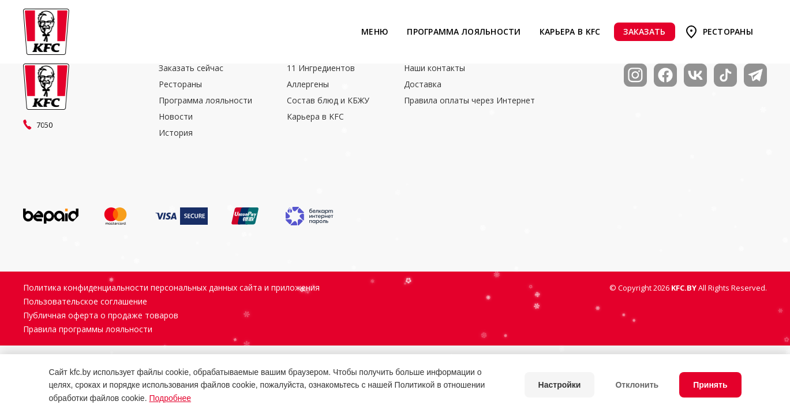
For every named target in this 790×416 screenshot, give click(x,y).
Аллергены (308, 84)
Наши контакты (434, 68)
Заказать (644, 31)
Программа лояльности (464, 31)
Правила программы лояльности (87, 329)
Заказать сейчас (191, 68)
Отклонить (636, 384)
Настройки (559, 384)
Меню (374, 31)
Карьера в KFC (570, 31)
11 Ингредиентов (321, 68)
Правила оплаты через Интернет (469, 100)
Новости (176, 116)
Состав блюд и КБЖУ (328, 100)
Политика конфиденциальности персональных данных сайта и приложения (171, 287)
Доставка (422, 84)
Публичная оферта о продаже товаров (100, 315)
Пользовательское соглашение (85, 301)
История (176, 133)
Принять (710, 384)
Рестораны (728, 31)
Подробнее (170, 398)
